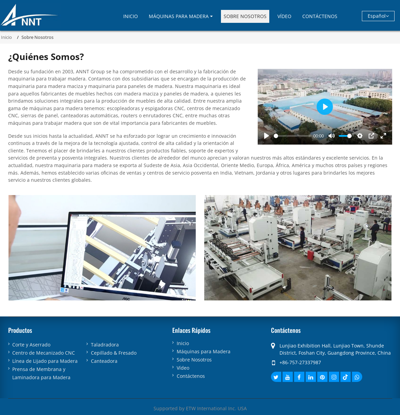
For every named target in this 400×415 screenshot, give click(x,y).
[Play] (266, 135)
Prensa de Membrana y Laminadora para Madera (41, 373)
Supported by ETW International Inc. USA (200, 408)
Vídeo (284, 16)
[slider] (292, 136)
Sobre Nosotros (245, 16)
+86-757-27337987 (300, 362)
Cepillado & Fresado (114, 353)
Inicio (130, 16)
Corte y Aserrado (31, 344)
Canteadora (104, 361)
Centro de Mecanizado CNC (43, 353)
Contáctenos (319, 16)
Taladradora (105, 344)
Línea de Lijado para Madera (45, 361)
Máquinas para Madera (203, 352)
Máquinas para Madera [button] (179, 16)
